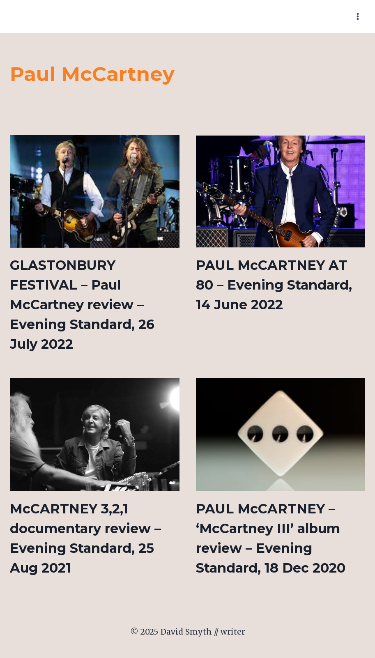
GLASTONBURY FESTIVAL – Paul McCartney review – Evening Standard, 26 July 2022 (82, 304)
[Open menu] (357, 16)
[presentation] (94, 191)
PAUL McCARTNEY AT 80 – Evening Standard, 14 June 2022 (274, 285)
